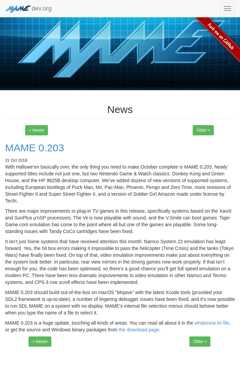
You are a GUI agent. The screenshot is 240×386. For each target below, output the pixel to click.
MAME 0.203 (34, 147)
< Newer (36, 130)
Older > (203, 130)
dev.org (28, 9)
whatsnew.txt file (211, 323)
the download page (139, 329)
